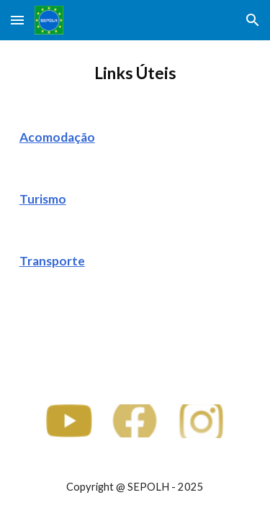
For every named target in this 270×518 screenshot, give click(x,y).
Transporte (52, 260)
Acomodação (57, 137)
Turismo (42, 198)
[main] (135, 73)
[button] (17, 20)
